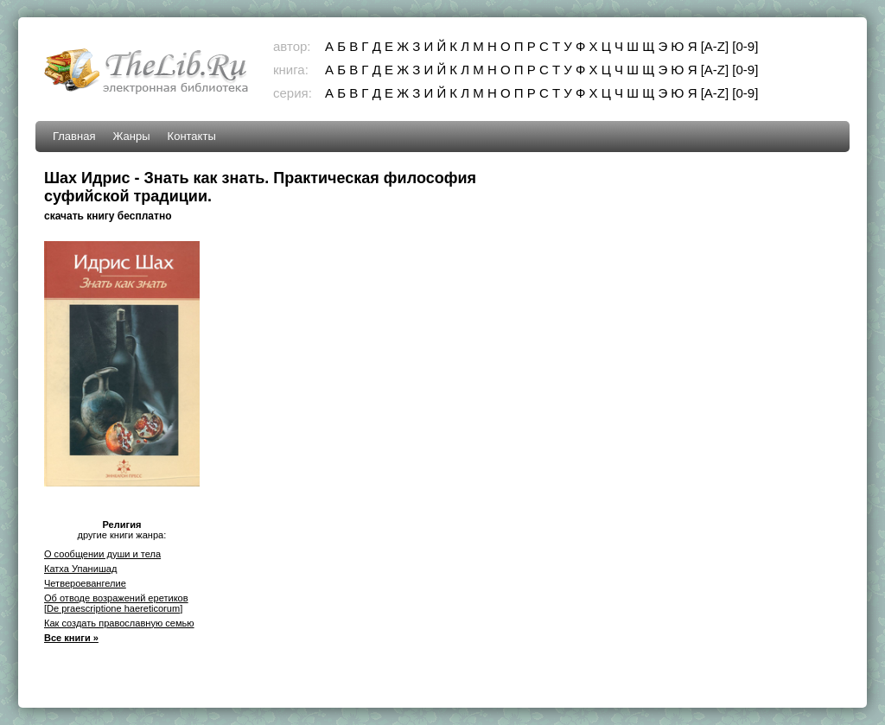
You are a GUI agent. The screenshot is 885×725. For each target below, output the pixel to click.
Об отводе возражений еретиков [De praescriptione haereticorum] (116, 603)
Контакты (192, 136)
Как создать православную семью (119, 623)
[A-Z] (715, 46)
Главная (74, 136)
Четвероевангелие (85, 583)
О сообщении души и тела (102, 554)
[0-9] (745, 46)
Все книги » (71, 638)
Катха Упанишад (80, 568)
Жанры (131, 136)
